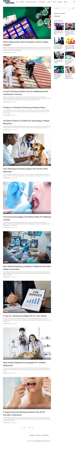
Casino (6, 37)
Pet (5, 167)
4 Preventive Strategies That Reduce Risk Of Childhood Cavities (25, 221)
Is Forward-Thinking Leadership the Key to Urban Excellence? (58, 47)
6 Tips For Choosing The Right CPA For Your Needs (26, 323)
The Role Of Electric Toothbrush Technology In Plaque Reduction (22, 125)
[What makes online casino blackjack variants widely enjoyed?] (27, 23)
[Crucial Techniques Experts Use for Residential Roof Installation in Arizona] (27, 72)
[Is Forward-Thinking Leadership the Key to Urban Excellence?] (59, 40)
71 (29, 436)
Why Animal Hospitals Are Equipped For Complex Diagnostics (27, 372)
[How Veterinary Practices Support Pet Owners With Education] (27, 152)
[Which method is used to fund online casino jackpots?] (59, 55)
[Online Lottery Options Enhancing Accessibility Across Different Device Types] (70, 40)
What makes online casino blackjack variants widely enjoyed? (25, 43)
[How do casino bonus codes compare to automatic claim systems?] (70, 55)
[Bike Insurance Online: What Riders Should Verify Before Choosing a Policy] (70, 26)
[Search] (74, 2)
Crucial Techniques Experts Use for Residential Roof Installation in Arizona (26, 93)
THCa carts (57, 16)
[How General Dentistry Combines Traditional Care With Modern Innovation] (27, 250)
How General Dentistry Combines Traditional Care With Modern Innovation (23, 271)
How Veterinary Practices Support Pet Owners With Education (26, 173)
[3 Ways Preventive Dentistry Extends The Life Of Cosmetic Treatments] (27, 401)
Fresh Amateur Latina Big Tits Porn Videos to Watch (58, 32)
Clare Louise (7, 52)
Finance (6, 317)
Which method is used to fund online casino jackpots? (58, 61)
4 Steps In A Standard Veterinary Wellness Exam (23, 109)
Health (6, 215)
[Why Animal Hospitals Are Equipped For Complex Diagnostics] (27, 352)
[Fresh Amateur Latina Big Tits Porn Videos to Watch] (59, 26)
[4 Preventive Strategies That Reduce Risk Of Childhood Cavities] (27, 201)
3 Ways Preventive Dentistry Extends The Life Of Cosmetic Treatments (25, 422)
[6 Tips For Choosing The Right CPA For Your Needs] (27, 302)
